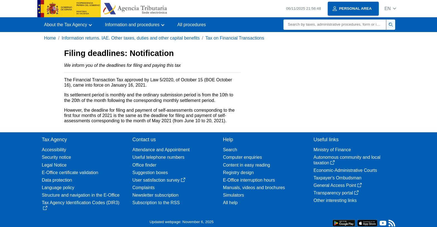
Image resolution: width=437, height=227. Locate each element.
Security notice (56, 157)
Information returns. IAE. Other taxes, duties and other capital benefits (131, 38)
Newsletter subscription (155, 195)
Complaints (143, 187)
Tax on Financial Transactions (234, 38)
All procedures (191, 24)
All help (230, 202)
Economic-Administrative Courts (345, 170)
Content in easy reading (246, 165)
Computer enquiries (242, 157)
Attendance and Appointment (161, 149)
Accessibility (54, 149)
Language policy (58, 187)
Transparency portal (336, 193)
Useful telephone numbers (158, 157)
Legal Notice (54, 165)
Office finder (144, 165)
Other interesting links (335, 200)
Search (230, 149)
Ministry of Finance (332, 149)
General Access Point (338, 185)
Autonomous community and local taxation (347, 160)
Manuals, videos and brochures (254, 187)
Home (50, 38)
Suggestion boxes (150, 172)
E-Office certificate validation (70, 172)
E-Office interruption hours (249, 180)
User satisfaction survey (158, 180)
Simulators (233, 195)
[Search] (334, 24)
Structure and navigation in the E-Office (81, 195)
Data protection (57, 180)
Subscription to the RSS (156, 202)
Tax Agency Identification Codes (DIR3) (80, 205)
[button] (390, 8)
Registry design (238, 172)
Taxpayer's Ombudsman (337, 177)
